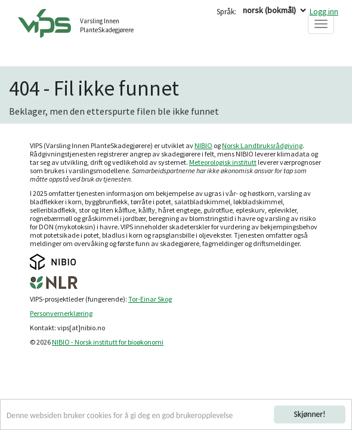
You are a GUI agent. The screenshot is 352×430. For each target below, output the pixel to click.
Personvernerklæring (61, 313)
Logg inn (324, 12)
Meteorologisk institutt (223, 162)
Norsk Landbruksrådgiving (262, 145)
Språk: (226, 12)
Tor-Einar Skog (150, 298)
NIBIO (203, 145)
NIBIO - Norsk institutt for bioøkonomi (107, 341)
